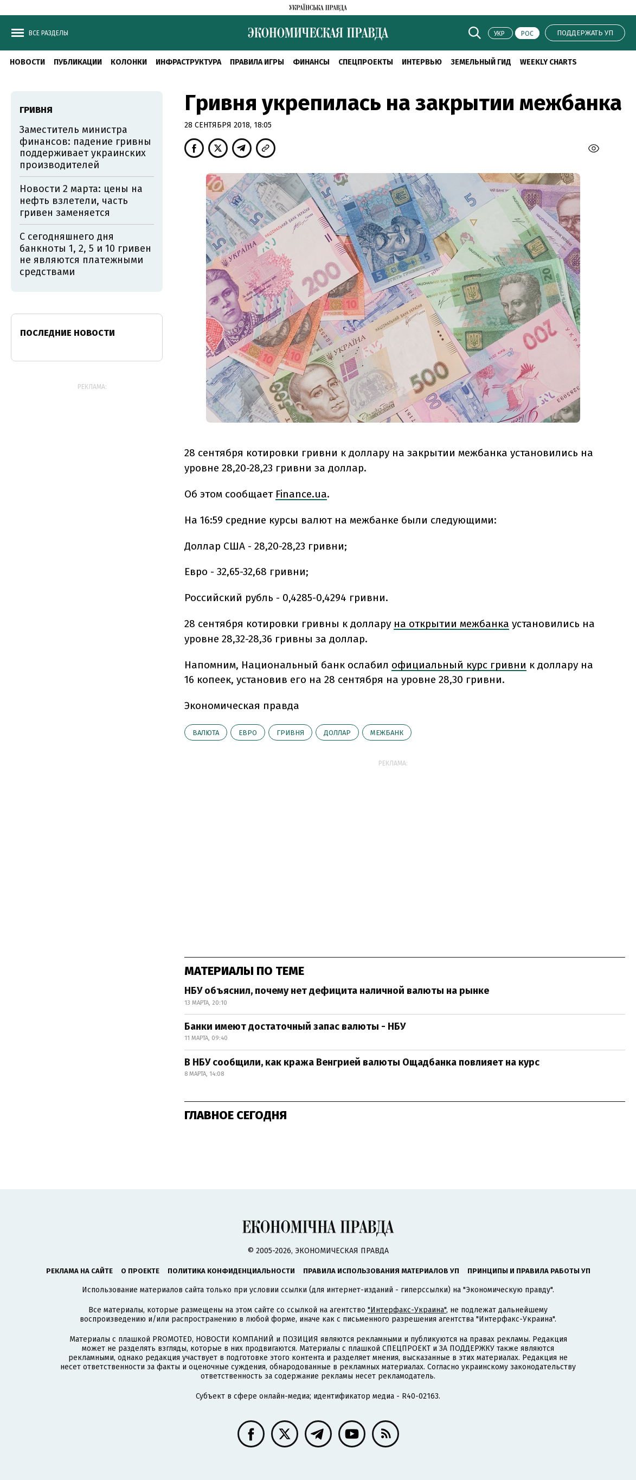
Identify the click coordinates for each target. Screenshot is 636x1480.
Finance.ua (301, 494)
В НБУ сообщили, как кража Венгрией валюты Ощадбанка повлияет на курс (361, 1062)
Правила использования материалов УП (381, 1271)
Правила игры (257, 62)
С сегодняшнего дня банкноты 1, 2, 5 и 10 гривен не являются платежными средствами (85, 254)
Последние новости (67, 333)
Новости (27, 62)
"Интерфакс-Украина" (407, 1310)
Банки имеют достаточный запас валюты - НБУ (295, 1026)
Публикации (78, 62)
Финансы (311, 62)
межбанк (386, 733)
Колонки (129, 62)
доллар (337, 733)
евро (248, 733)
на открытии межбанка (451, 623)
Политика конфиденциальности (231, 1271)
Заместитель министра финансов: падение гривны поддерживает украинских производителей (85, 147)
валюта (205, 733)
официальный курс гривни (458, 665)
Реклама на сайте (79, 1271)
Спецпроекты (365, 62)
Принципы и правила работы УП (528, 1271)
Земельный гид (481, 62)
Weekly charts (548, 62)
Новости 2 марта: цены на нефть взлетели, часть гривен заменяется (81, 200)
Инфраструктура (188, 62)
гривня (290, 733)
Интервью (422, 62)
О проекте (140, 1271)
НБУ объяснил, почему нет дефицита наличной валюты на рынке (336, 991)
